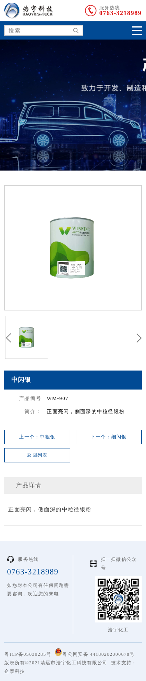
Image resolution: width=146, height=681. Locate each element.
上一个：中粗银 (37, 437)
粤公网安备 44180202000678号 (95, 652)
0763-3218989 (120, 13)
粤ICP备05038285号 (27, 654)
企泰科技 (14, 671)
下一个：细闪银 (109, 437)
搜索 (73, 30)
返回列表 (37, 455)
